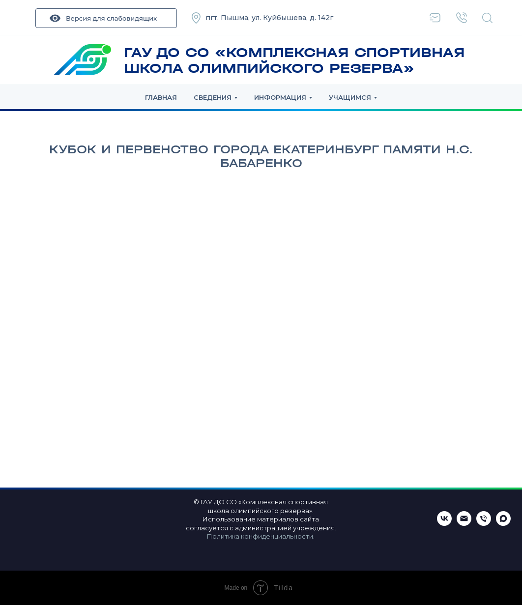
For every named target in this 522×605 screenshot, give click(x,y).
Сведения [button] (213, 97)
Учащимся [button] (350, 97)
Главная (161, 97)
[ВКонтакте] (444, 523)
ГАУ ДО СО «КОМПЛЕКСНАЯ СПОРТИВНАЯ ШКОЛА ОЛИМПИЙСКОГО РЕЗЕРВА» (294, 60)
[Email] (464, 523)
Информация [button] (280, 97)
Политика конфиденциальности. (261, 536)
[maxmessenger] (503, 523)
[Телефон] (483, 523)
